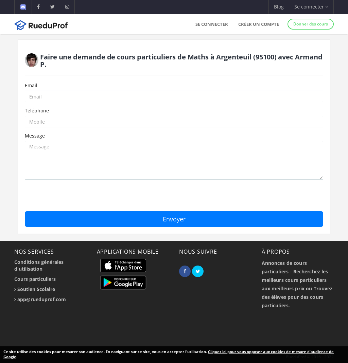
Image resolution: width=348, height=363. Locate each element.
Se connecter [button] (311, 6)
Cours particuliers (35, 279)
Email (31, 85)
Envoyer (174, 219)
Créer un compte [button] (258, 24)
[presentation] (76, 198)
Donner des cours (310, 24)
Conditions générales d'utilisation (39, 265)
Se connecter (211, 24)
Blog (279, 6)
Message (35, 135)
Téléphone (37, 110)
